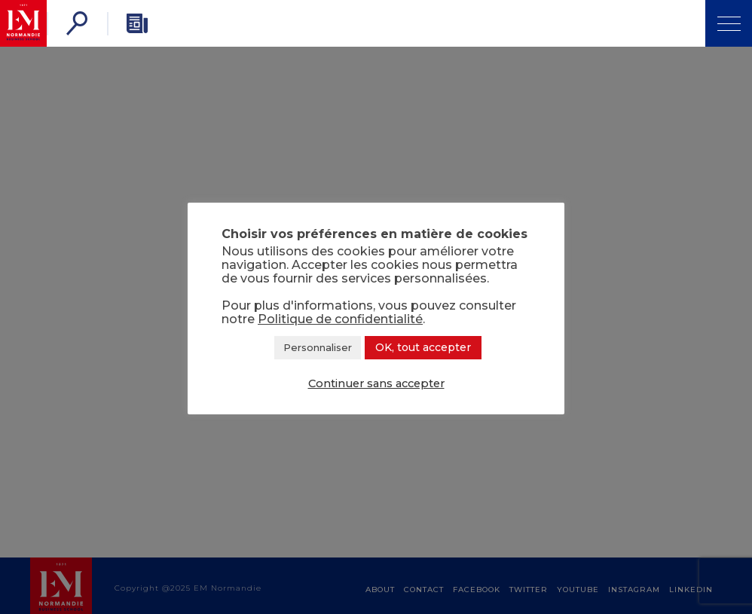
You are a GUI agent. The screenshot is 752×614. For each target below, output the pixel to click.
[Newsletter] (137, 23)
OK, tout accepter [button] (423, 347)
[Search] (77, 23)
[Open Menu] (728, 23)
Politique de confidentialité (340, 319)
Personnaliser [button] (317, 347)
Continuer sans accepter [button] (376, 383)
